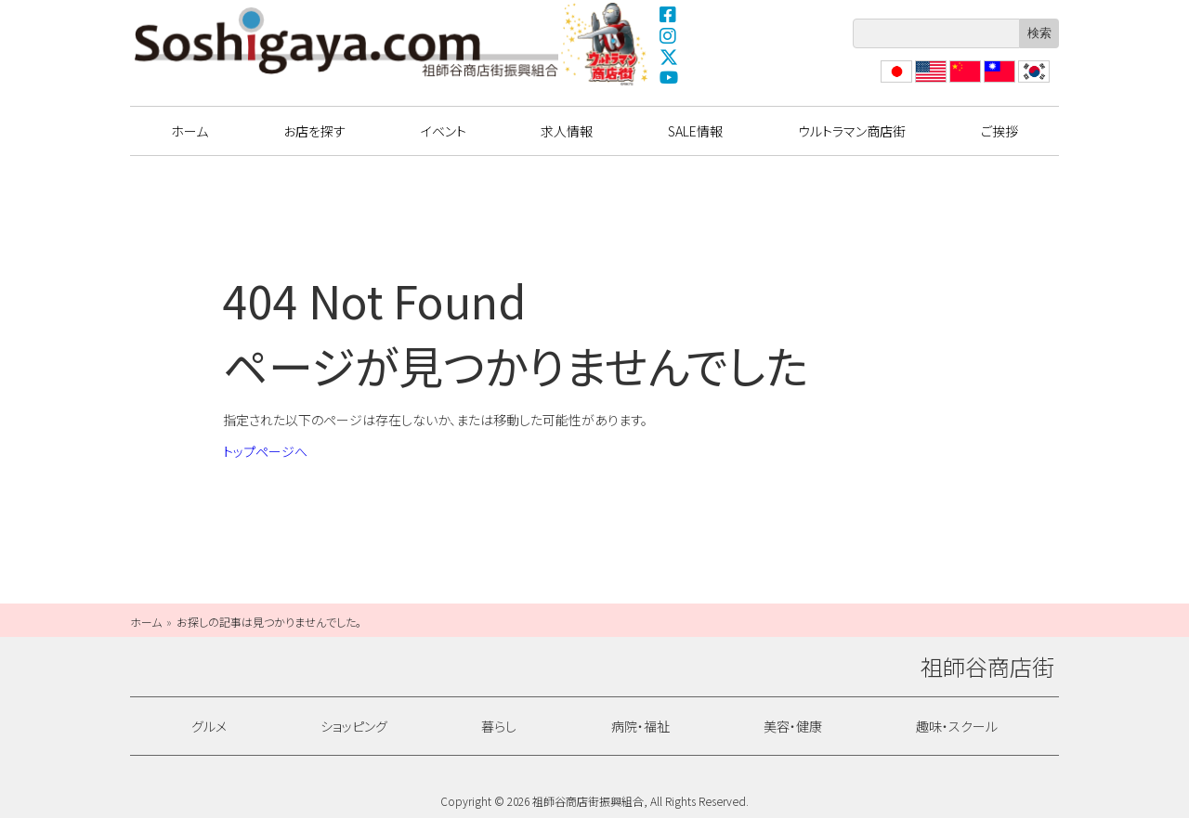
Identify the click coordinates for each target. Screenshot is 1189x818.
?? (1024, 82)
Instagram (669, 35)
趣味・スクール (957, 726)
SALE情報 (695, 131)
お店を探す (314, 131)
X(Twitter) (669, 56)
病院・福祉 (640, 726)
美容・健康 (793, 726)
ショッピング (353, 726)
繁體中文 (998, 82)
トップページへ (265, 451)
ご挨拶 (999, 131)
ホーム (189, 131)
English (930, 82)
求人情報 (567, 131)
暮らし (498, 726)
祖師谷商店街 (346, 42)
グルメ (209, 726)
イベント (443, 131)
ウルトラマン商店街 (606, 43)
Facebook (669, 14)
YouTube (669, 78)
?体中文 (963, 82)
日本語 (895, 82)
